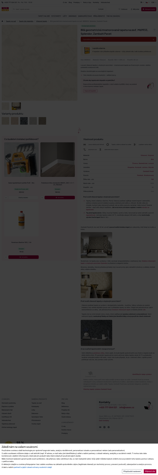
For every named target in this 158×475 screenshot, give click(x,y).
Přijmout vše (150, 471)
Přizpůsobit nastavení (132, 471)
